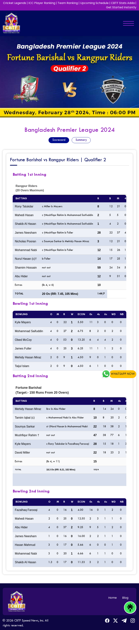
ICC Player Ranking (41, 3)
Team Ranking (68, 3)
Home (112, 598)
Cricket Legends (14, 3)
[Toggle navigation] (128, 23)
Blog (125, 598)
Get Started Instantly (121, 7)
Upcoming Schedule (94, 3)
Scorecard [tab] (58, 140)
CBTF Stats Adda (123, 3)
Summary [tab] (81, 140)
